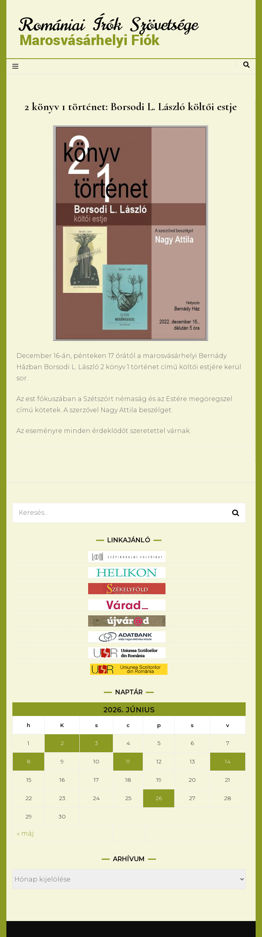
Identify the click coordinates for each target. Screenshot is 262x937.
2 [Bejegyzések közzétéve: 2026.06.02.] (62, 743)
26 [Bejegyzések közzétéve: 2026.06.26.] (159, 798)
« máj (25, 833)
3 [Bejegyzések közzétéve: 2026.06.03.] (96, 743)
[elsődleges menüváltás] (17, 66)
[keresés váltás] (246, 64)
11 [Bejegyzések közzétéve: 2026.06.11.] (128, 761)
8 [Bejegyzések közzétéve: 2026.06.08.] (29, 761)
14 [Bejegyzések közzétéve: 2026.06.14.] (227, 761)
